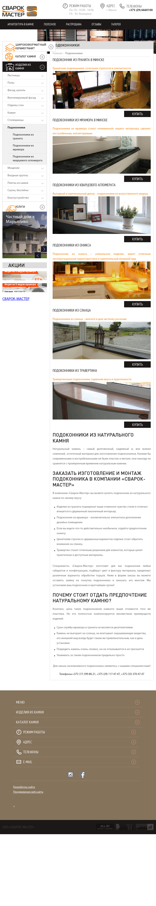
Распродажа (73, 24)
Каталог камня (25, 56)
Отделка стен (16, 105)
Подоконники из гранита (23, 136)
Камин (12, 112)
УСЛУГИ (20, 206)
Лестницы (14, 75)
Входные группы (18, 175)
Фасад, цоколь (16, 90)
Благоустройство (18, 197)
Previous (38, 255)
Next (44, 249)
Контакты (14, 35)
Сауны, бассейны (18, 190)
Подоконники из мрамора (23, 147)
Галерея (116, 24)
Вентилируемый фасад (22, 97)
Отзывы (96, 24)
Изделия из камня (23, 66)
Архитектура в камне (21, 24)
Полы (11, 82)
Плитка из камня (18, 183)
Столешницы (16, 120)
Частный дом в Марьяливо (20, 219)
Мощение (14, 168)
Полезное (50, 24)
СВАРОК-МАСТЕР (15, 299)
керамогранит (30, 46)
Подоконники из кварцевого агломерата (27, 158)
